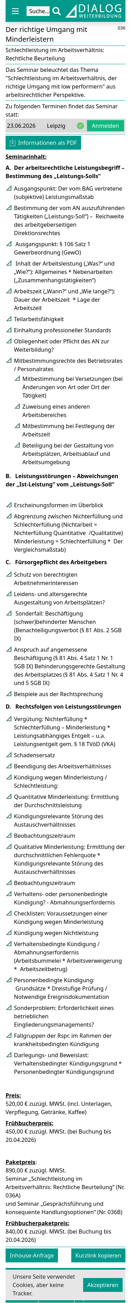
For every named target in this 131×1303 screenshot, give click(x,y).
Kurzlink (98, 1255)
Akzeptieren (102, 1285)
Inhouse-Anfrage (32, 1255)
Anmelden (105, 126)
